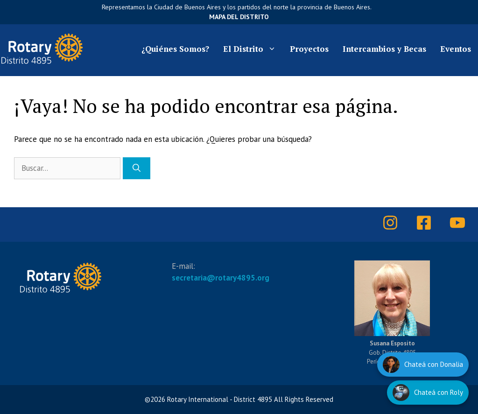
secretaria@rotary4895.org (220, 278)
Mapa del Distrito (239, 17)
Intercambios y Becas (384, 48)
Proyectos (309, 48)
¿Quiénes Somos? (175, 48)
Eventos (455, 48)
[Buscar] (136, 168)
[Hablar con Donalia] (423, 364)
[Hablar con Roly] (428, 392)
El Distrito (253, 49)
